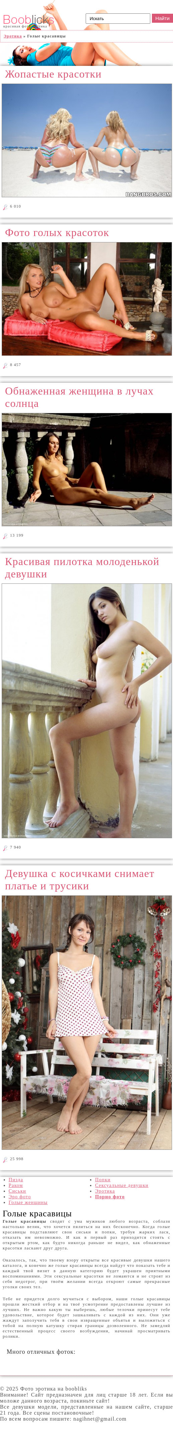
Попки (102, 1179)
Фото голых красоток (57, 232)
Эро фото (20, 1196)
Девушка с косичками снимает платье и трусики (80, 879)
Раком (16, 1185)
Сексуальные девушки (121, 1185)
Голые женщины (28, 1202)
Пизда (16, 1179)
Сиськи (17, 1191)
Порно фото (110, 1196)
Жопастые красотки (53, 74)
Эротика (105, 1191)
